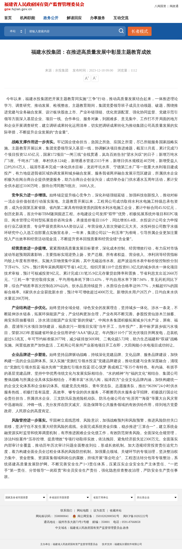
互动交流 (120, 18)
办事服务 (97, 18)
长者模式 (139, 31)
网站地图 (83, 510)
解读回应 (74, 18)
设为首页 (99, 510)
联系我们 (66, 510)
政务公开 (50, 18)
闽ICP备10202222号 (135, 516)
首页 (8, 18)
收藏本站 (116, 510)
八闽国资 (160, 6)
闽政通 (174, 6)
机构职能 (27, 18)
